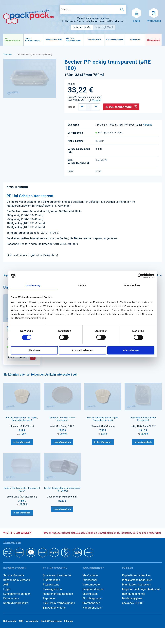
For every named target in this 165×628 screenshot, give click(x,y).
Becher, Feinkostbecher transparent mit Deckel (62, 489)
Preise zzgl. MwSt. (104, 27)
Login (6, 589)
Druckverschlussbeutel (57, 575)
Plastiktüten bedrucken (136, 584)
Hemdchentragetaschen (58, 593)
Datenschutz (11, 598)
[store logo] (28, 16)
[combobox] (93, 9)
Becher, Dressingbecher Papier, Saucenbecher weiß (22, 419)
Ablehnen (34, 350)
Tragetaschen (51, 580)
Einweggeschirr (52, 589)
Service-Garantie (13, 575)
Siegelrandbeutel (93, 589)
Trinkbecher (90, 580)
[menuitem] (13, 39)
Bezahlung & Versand (16, 580)
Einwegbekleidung (54, 607)
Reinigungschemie (133, 593)
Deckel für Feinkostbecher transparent (62, 419)
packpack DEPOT (133, 603)
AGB (6, 584)
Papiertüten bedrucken (136, 575)
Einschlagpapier (93, 598)
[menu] (74, 40)
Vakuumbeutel (92, 584)
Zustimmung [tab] (32, 285)
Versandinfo (32, 621)
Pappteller (49, 598)
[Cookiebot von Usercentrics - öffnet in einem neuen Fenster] (140, 275)
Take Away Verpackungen (59, 603)
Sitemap (68, 621)
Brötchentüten (91, 603)
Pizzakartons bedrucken (137, 580)
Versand (96, 100)
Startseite (7, 54)
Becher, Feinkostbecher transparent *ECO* (22, 489)
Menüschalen (91, 575)
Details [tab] (82, 285)
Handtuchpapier (93, 607)
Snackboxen (90, 593)
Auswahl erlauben (82, 350)
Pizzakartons (51, 584)
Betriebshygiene (132, 598)
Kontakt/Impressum (15, 603)
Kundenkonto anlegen (17, 593)
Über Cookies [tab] (132, 285)
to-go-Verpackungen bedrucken (141, 589)
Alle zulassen (131, 350)
